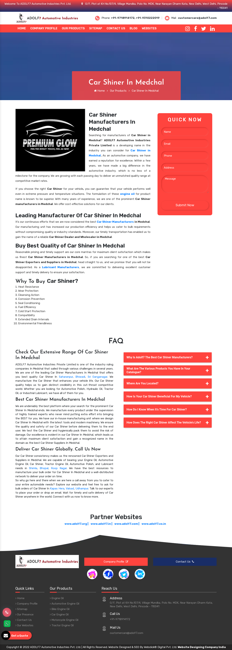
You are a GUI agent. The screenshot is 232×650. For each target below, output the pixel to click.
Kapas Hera (57, 488)
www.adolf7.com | (126, 523)
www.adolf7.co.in (154, 523)
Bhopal (44, 468)
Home (22, 28)
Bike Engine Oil (59, 609)
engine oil (127, 194)
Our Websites (24, 625)
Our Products (73, 28)
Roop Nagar (59, 468)
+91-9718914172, (123, 18)
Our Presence (24, 614)
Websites (149, 28)
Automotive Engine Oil (64, 603)
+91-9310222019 (148, 18)
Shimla (33, 468)
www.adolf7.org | (76, 523)
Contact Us (116, 28)
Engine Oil (57, 598)
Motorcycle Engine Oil (64, 620)
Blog (133, 28)
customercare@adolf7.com (197, 18)
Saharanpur (66, 376)
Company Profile (43, 28)
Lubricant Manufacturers (60, 267)
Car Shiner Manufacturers (115, 221)
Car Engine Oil (59, 614)
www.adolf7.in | (101, 523)
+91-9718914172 (120, 619)
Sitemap (95, 28)
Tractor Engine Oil (62, 625)
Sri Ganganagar (97, 376)
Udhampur (81, 488)
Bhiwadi (80, 376)
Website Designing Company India (202, 647)
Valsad (70, 488)
